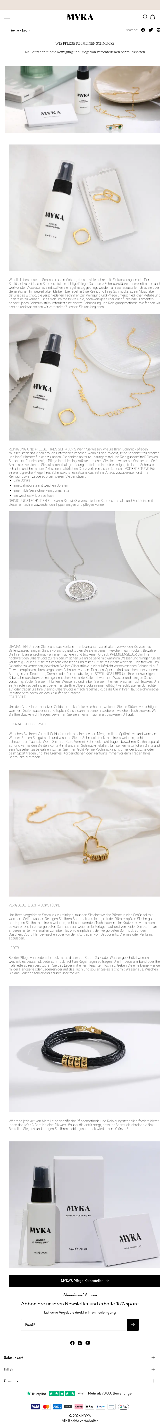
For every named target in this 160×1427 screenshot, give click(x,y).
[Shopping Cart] (153, 17)
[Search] (145, 17)
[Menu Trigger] (7, 17)
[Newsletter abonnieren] (133, 1325)
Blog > (25, 30)
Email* (30, 1325)
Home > (16, 30)
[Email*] (74, 1325)
